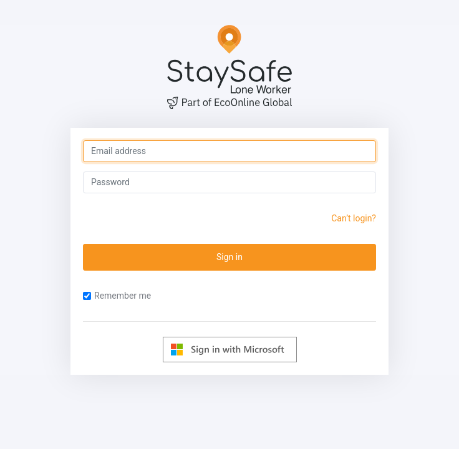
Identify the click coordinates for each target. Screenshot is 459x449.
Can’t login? (353, 218)
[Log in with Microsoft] (230, 349)
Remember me (117, 296)
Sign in (229, 257)
